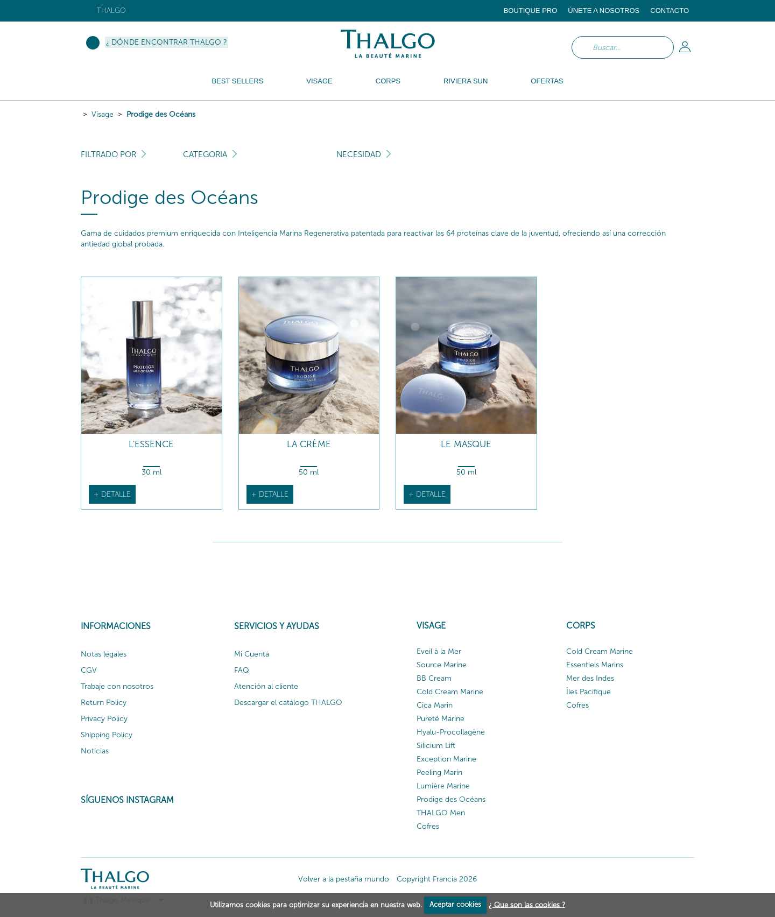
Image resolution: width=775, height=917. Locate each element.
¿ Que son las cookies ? (527, 904)
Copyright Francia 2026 (437, 879)
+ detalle (112, 494)
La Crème (309, 444)
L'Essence (151, 444)
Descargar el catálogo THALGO (288, 702)
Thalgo (111, 10)
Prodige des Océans (160, 114)
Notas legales (103, 654)
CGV (89, 670)
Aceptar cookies (455, 904)
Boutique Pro (531, 10)
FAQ (241, 670)
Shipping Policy (106, 734)
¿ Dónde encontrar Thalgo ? (166, 42)
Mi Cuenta (251, 654)
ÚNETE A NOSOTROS (603, 10)
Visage (102, 114)
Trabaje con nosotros (117, 686)
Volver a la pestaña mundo (343, 879)
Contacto (669, 10)
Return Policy (103, 702)
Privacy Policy (104, 718)
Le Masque (466, 444)
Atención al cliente (266, 686)
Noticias (95, 751)
